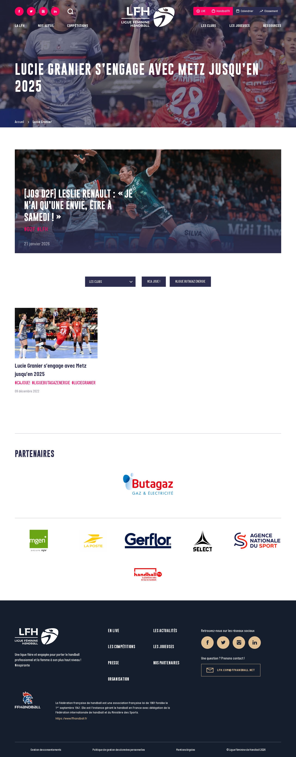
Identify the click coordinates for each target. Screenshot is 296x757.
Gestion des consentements (46, 750)
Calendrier (244, 11)
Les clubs (208, 26)
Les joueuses (239, 26)
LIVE (201, 11)
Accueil (19, 122)
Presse (113, 663)
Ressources (272, 26)
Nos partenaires (166, 663)
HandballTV (221, 11)
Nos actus (46, 26)
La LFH (20, 26)
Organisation (118, 679)
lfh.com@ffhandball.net (231, 670)
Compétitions (77, 26)
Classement (269, 11)
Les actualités (165, 630)
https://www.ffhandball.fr (71, 718)
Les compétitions (121, 646)
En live (113, 630)
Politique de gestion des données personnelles (118, 750)
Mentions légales (185, 750)
